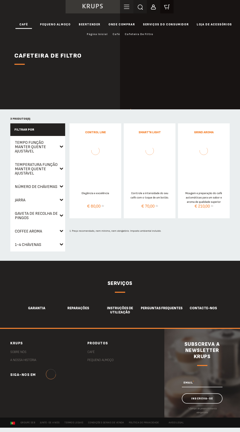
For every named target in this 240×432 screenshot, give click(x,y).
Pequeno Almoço (55, 24)
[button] (153, 6)
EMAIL (189, 382)
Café (23, 24)
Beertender (89, 24)
